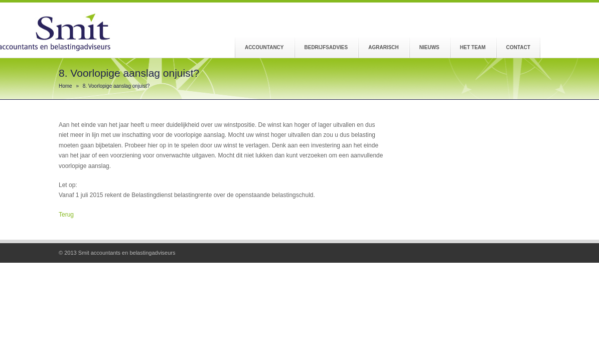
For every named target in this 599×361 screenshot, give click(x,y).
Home (65, 86)
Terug (66, 214)
